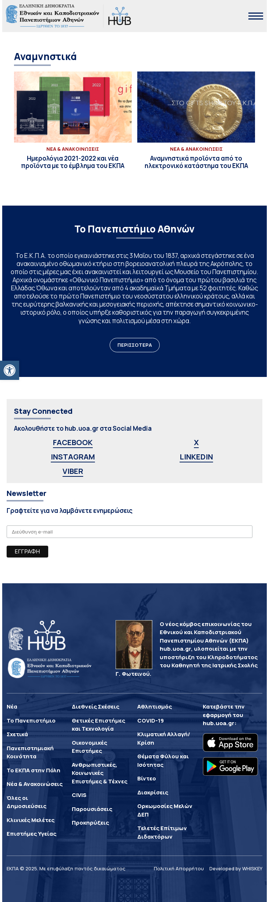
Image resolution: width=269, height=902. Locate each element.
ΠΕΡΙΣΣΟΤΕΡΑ (134, 345)
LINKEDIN (196, 457)
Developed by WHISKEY (235, 868)
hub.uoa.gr (218, 723)
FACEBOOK (73, 442)
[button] (9, 370)
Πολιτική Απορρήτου (179, 868)
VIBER (73, 471)
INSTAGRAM (73, 457)
